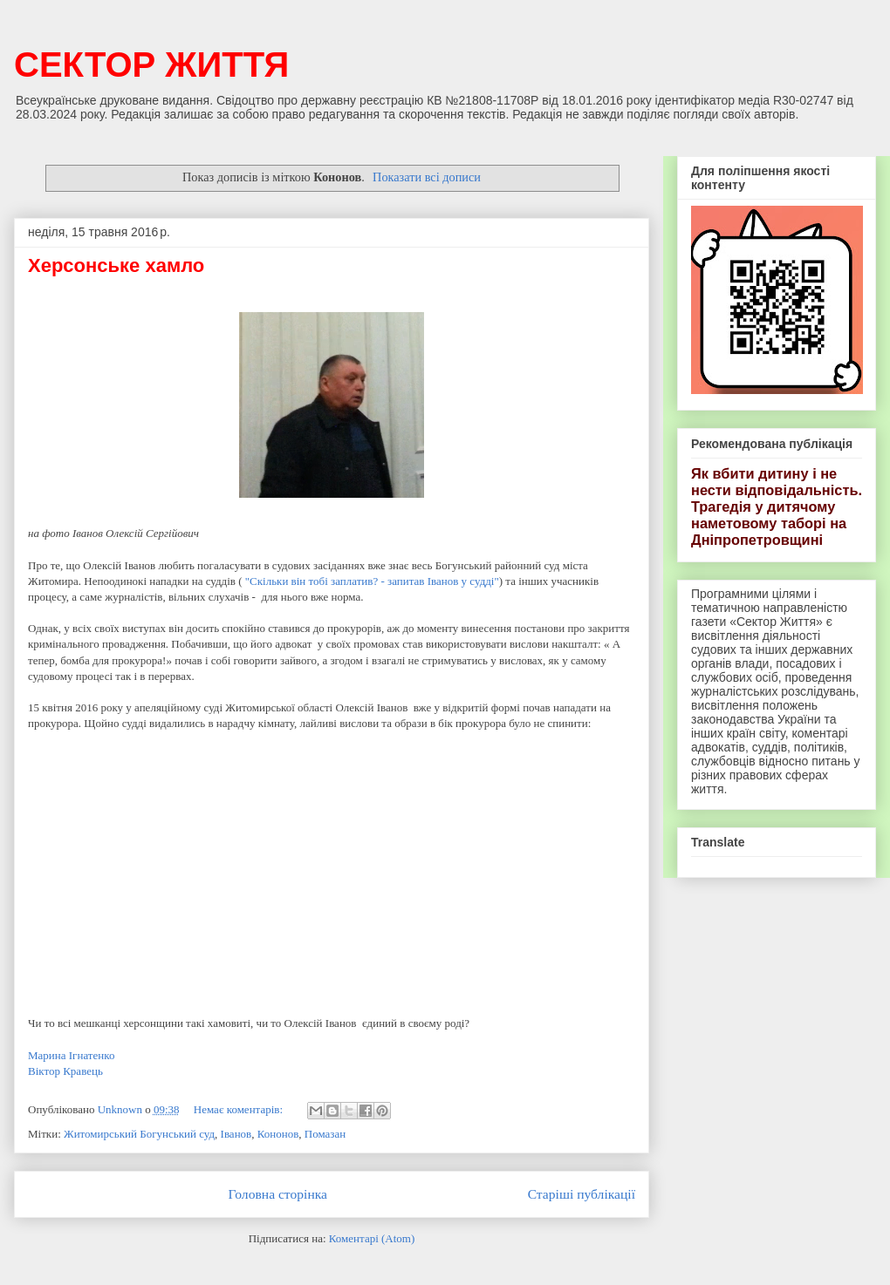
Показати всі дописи (427, 177)
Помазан (325, 1133)
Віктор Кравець (65, 1071)
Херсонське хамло (116, 265)
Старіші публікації (581, 1193)
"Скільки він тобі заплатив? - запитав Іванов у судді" (372, 581)
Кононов (278, 1133)
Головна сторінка (278, 1193)
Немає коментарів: (239, 1109)
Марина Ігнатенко (71, 1055)
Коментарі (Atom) (371, 1238)
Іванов (236, 1133)
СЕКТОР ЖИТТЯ (151, 64)
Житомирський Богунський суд (139, 1133)
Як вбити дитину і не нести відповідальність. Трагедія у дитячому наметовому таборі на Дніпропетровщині (776, 506)
